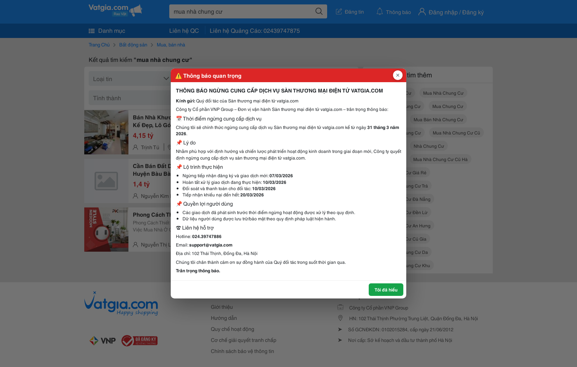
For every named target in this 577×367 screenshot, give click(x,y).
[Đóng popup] (398, 75)
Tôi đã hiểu (386, 289)
